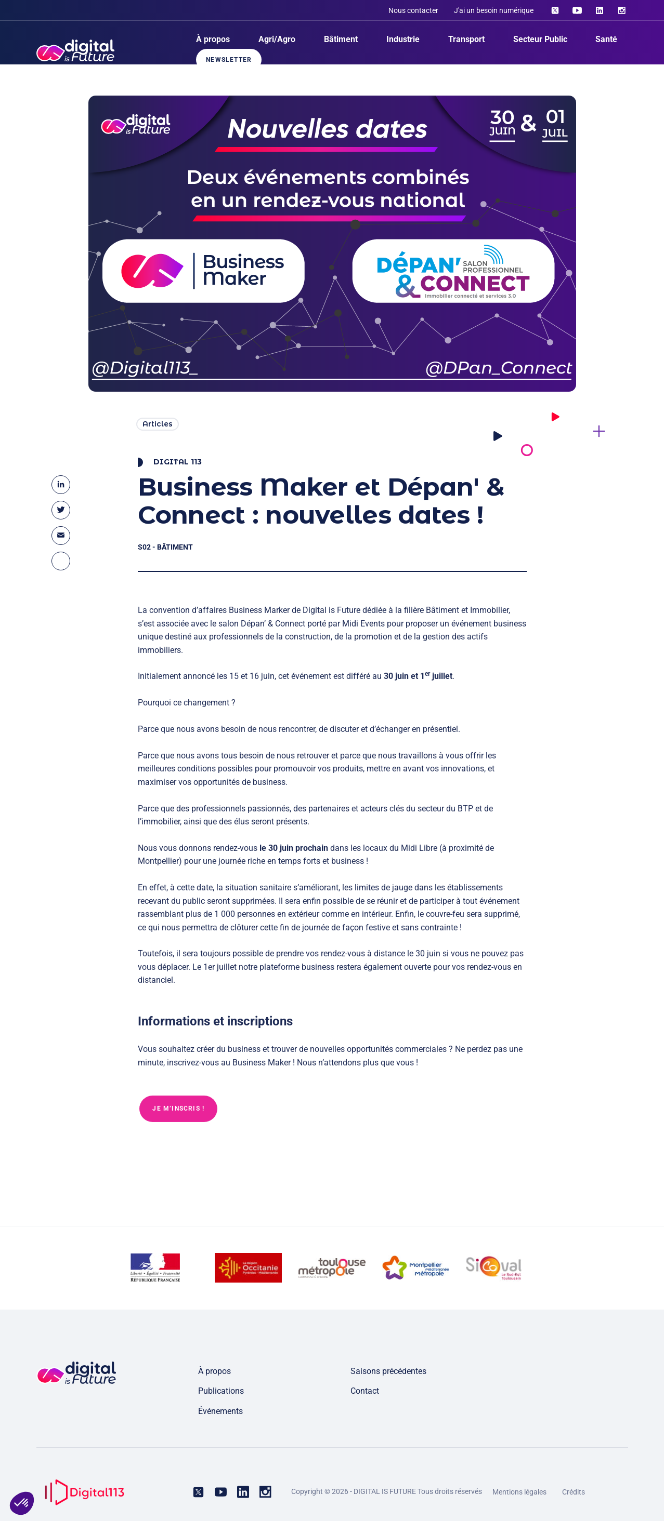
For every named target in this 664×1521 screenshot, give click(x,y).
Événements (220, 1411)
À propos (214, 1371)
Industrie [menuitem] (403, 39)
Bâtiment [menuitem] (341, 39)
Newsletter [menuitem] (229, 59)
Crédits (573, 1492)
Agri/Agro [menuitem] (276, 39)
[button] (21, 1503)
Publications (221, 1391)
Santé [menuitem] (606, 39)
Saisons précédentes (388, 1371)
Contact (364, 1391)
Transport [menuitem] (466, 39)
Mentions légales (519, 1492)
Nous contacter (413, 10)
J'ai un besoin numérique (493, 10)
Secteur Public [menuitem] (540, 39)
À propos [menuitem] (213, 39)
